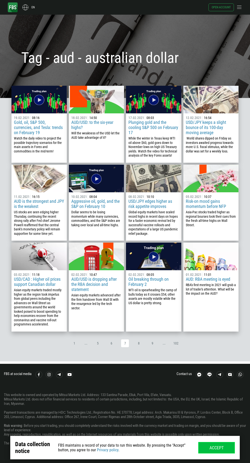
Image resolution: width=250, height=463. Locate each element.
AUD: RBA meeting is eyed (208, 279)
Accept (216, 447)
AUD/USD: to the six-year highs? (92, 125)
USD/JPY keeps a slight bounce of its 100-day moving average (206, 127)
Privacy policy (107, 450)
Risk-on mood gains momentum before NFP (206, 204)
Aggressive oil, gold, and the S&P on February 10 (95, 204)
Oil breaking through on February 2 (148, 282)
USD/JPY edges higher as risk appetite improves (150, 204)
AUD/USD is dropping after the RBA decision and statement (94, 284)
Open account (221, 7)
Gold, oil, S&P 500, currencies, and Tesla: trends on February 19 (38, 127)
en (33, 7)
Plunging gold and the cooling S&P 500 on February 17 (153, 127)
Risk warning (13, 425)
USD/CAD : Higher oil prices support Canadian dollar (37, 282)
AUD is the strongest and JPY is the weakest (39, 204)
